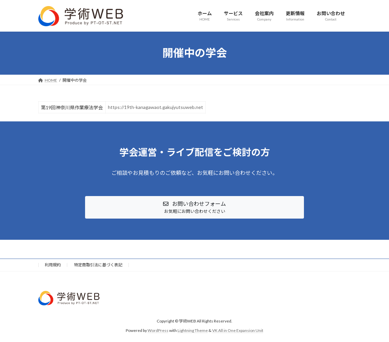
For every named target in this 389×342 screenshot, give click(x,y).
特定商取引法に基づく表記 (98, 264)
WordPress (158, 330)
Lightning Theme (193, 330)
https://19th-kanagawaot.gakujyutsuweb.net (155, 107)
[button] (194, 207)
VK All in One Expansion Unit (237, 330)
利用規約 (53, 264)
